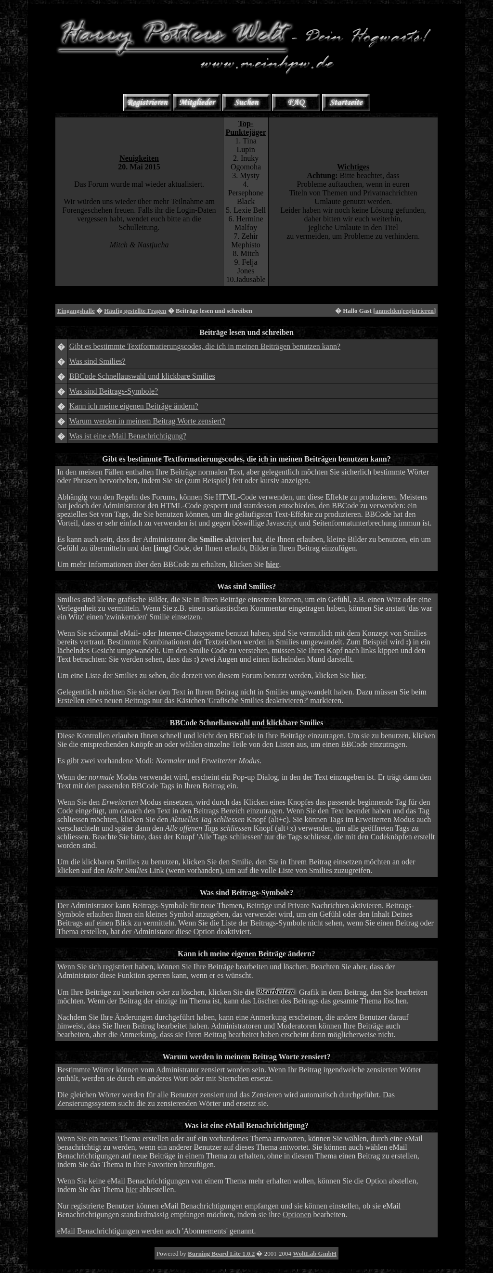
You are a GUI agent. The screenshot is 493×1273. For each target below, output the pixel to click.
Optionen (297, 1214)
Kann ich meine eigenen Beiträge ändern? (133, 406)
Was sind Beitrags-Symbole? (113, 391)
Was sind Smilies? (97, 361)
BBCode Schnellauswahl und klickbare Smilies (142, 376)
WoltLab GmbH (315, 1253)
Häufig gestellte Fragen (135, 310)
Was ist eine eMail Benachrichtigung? (127, 436)
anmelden (388, 310)
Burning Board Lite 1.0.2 (221, 1253)
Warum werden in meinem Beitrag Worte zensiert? (147, 421)
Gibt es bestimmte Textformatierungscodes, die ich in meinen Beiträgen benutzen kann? (204, 346)
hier (132, 1189)
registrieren (418, 310)
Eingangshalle (76, 310)
